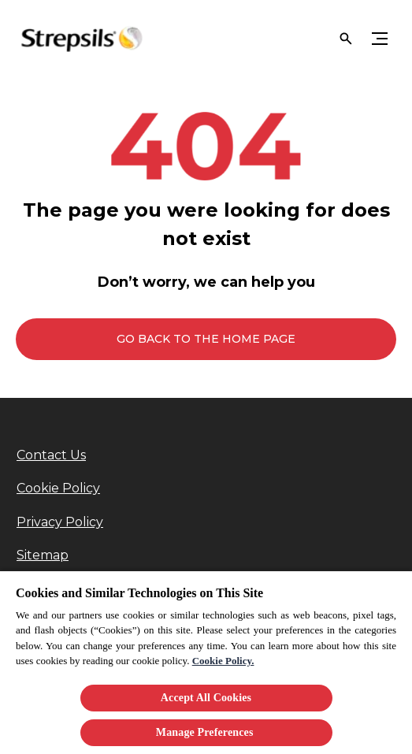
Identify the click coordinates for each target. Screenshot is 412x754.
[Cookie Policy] (58, 488)
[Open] (346, 38)
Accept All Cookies (206, 698)
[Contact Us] (51, 455)
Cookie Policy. (223, 661)
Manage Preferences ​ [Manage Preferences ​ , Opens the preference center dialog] (206, 732)
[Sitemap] (42, 555)
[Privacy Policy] (60, 522)
